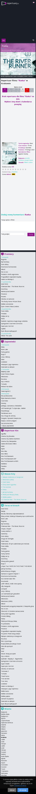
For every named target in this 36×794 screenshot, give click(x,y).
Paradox (4, 466)
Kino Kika (4, 451)
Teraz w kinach (11, 505)
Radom (3, 754)
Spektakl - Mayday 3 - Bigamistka (11, 659)
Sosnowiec (4, 765)
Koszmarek (4, 581)
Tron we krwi (7, 487)
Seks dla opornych (7, 646)
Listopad (4, 589)
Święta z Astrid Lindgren (9, 421)
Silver (2, 359)
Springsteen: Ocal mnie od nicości (11, 323)
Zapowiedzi (10, 341)
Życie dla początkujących (9, 331)
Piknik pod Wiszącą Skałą (10, 494)
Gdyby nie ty (5, 316)
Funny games (5, 352)
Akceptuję (22, 790)
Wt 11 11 (4, 90)
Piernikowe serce (6, 413)
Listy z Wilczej (5, 357)
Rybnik (3, 758)
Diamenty (4, 534)
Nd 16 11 (27, 90)
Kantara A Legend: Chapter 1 (10, 574)
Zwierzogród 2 (5, 391)
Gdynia (3, 727)
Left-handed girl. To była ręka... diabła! (13, 408)
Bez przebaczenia (6, 396)
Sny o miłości (5, 381)
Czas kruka (4, 401)
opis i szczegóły (18, 76)
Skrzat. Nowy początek (8, 654)
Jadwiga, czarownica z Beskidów (11, 406)
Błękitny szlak (5, 371)
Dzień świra (6, 482)
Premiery (9, 254)
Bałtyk (3, 511)
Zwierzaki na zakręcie (7, 367)
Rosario (3, 296)
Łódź (2, 742)
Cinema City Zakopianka (8, 441)
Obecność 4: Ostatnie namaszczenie (12, 611)
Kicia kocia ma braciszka (8, 267)
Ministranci (4, 376)
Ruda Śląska (5, 756)
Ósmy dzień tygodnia (9, 485)
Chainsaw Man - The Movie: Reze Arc (12, 286)
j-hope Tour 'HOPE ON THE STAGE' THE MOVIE (16, 566)
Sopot (3, 763)
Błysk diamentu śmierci (8, 398)
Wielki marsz (5, 691)
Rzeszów (4, 760)
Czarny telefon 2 (6, 531)
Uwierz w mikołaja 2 (7, 279)
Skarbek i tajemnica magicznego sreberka (14, 321)
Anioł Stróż (4, 284)
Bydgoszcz (4, 716)
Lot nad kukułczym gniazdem (10, 594)
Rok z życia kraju (6, 641)
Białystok (4, 712)
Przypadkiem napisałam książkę (11, 277)
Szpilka (3, 329)
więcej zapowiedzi (8, 426)
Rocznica (4, 379)
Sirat (2, 651)
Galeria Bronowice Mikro (9, 444)
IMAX (2, 446)
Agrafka (3, 434)
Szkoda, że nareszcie (7, 299)
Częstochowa (5, 720)
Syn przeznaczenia (7, 423)
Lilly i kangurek (5, 586)
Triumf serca (5, 676)
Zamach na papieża (7, 699)
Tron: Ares (4, 681)
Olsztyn (3, 744)
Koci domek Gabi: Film (8, 579)
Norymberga (5, 411)
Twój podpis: (5, 234)
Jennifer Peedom (11, 50)
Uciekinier (4, 362)
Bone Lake (4, 349)
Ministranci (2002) (8, 480)
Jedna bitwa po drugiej (8, 571)
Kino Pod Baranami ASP (8, 459)
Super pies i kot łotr (7, 326)
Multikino (4, 464)
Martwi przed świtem (8, 291)
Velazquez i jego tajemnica (9, 364)
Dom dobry (4, 264)
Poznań (3, 752)
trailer (25, 76)
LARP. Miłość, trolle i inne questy (11, 584)
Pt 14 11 (18, 90)
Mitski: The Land (6, 336)
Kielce (3, 735)
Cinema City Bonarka (7, 436)
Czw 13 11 (13, 90)
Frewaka (3, 314)
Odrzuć (12, 790)
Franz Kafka (5, 311)
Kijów (3, 449)
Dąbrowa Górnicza (7, 723)
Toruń (3, 769)
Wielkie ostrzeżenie (7, 304)
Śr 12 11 (9, 90)
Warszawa (4, 773)
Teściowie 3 (5, 671)
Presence (4, 294)
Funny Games (5, 554)
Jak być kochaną (8, 492)
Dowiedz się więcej (20, 785)
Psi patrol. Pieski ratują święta (10, 634)
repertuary (13, 3)
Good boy (4, 289)
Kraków (3, 737)
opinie (30, 76)
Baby (2, 347)
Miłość (3, 269)
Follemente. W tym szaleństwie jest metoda (15, 544)
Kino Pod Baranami (7, 456)
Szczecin (3, 767)
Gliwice (3, 729)
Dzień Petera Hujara (7, 374)
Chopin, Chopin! (6, 529)
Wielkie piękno (7, 497)
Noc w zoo (4, 272)
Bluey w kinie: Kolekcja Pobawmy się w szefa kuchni (17, 516)
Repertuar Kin (11, 430)
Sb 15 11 (22, 90)
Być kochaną (5, 262)
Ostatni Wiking (5, 616)
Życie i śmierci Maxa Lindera (10, 306)
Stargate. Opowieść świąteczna (11, 418)
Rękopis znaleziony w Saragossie (13, 477)
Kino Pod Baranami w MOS (9, 461)
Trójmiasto (4, 771)
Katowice (4, 733)
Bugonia (3, 259)
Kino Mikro (4, 454)
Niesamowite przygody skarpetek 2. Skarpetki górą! (17, 606)
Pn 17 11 (31, 90)
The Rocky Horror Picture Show (11, 301)
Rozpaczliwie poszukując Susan (11, 644)
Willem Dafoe (28, 162)
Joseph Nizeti (20, 50)
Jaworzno (4, 731)
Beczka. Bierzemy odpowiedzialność (12, 514)
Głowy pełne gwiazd (7, 561)
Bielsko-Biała (5, 714)
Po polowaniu (5, 624)
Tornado (4, 384)
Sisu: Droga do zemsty (8, 416)
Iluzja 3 (3, 354)
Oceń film (14, 172)
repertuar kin (9, 76)
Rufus (3, 318)
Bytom (3, 718)
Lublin (3, 739)
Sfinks (3, 469)
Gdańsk (3, 725)
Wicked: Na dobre (6, 386)
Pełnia (4, 490)
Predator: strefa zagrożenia (10, 274)
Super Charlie (5, 664)
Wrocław (4, 775)
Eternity (3, 403)
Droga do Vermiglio (7, 539)
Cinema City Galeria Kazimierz (10, 439)
